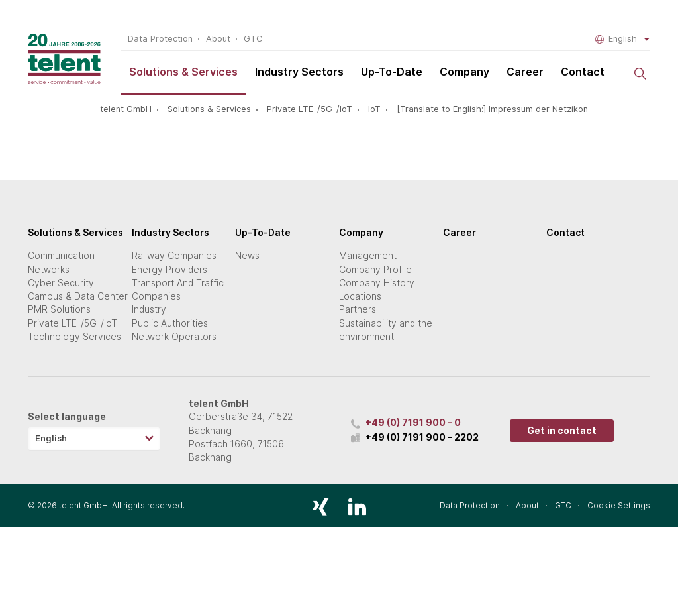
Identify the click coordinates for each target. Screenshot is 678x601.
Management (368, 255)
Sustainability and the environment (385, 330)
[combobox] (94, 438)
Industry (149, 309)
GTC (253, 39)
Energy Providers (169, 269)
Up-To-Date (391, 71)
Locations (360, 296)
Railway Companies (174, 255)
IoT (374, 109)
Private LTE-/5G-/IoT (309, 109)
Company (464, 71)
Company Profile (375, 269)
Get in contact (562, 430)
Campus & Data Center (78, 296)
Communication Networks (61, 262)
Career (525, 71)
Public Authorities (170, 323)
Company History (376, 283)
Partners (357, 309)
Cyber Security (61, 283)
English (623, 39)
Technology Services (74, 336)
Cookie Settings (618, 505)
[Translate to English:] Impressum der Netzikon (492, 109)
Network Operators (174, 336)
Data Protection (160, 39)
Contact (583, 71)
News (247, 255)
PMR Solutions (59, 309)
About (218, 39)
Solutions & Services (183, 71)
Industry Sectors (299, 71)
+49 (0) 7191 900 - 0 (413, 422)
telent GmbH (126, 109)
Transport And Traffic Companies (178, 289)
